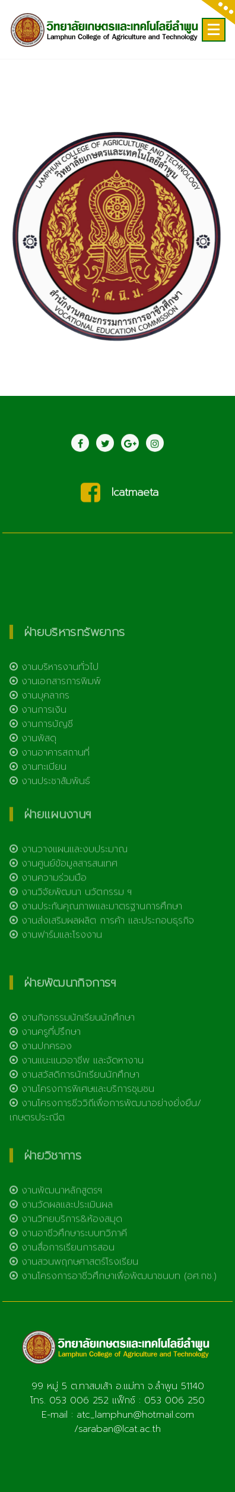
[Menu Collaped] (214, 30)
